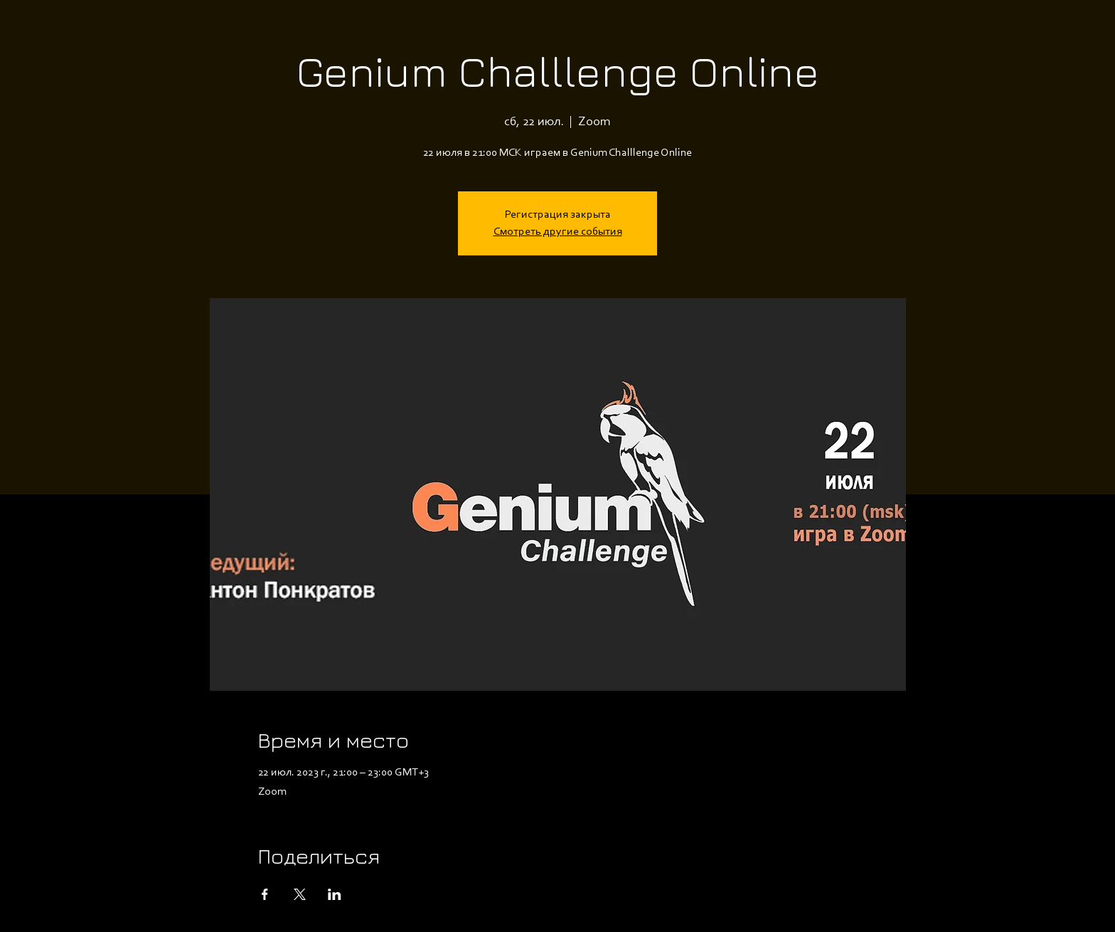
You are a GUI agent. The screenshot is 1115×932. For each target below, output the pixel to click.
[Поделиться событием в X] (299, 894)
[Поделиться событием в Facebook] (265, 894)
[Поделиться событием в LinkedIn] (334, 894)
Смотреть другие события (558, 232)
